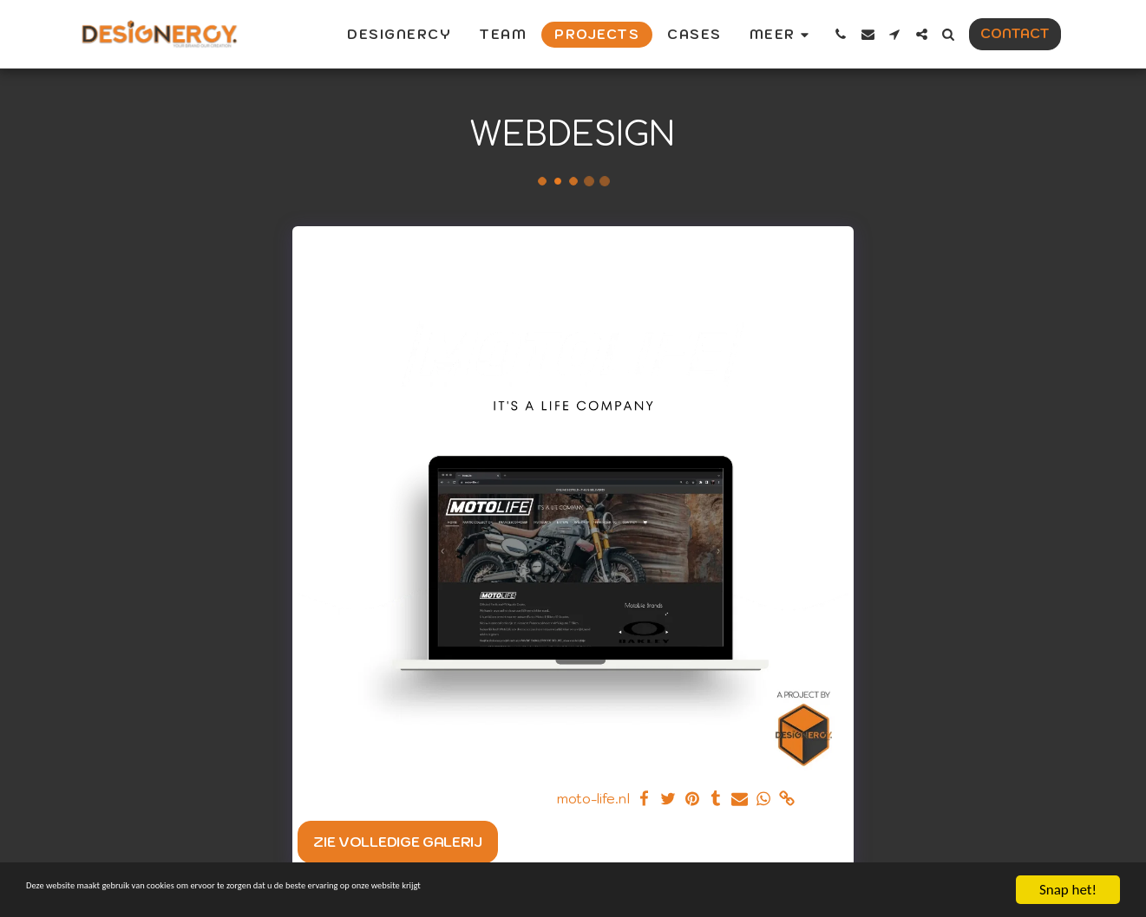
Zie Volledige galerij (397, 841)
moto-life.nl (593, 798)
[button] (841, 34)
